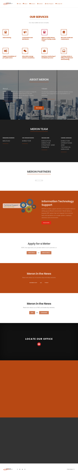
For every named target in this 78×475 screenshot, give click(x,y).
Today (46, 282)
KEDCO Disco (46, 252)
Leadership (44, 312)
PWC (32, 312)
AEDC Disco (31, 252)
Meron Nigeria (70, 469)
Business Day (33, 282)
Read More (39, 108)
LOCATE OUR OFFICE (39, 339)
